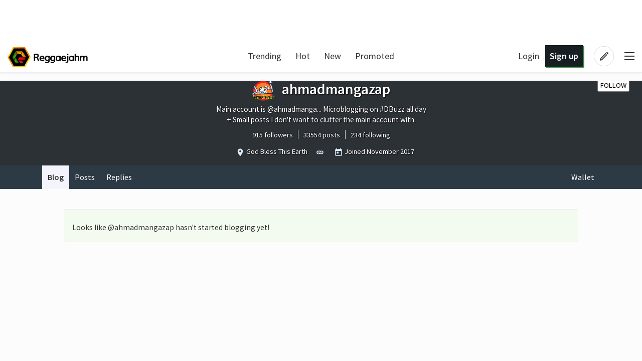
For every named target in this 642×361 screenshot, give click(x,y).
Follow (613, 85)
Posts (85, 177)
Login (528, 56)
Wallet (582, 177)
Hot (302, 56)
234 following (370, 134)
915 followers (272, 134)
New (332, 56)
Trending (264, 56)
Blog (56, 177)
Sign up (564, 56)
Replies (119, 177)
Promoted (374, 56)
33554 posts (321, 134)
